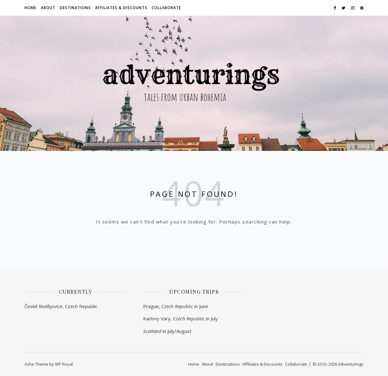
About (48, 7)
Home (30, 7)
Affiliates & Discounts (121, 7)
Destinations (75, 7)
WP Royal (64, 364)
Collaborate (166, 7)
